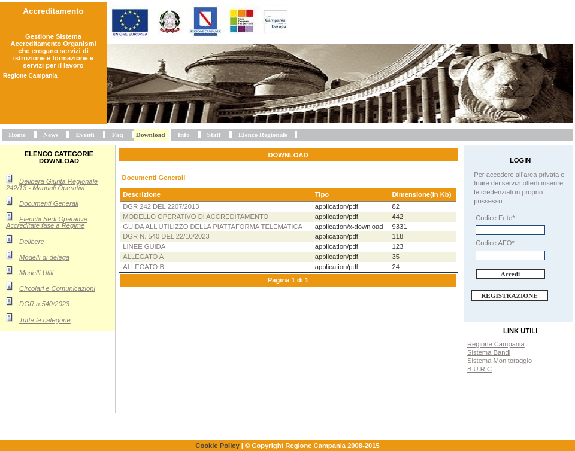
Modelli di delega (44, 257)
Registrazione (509, 295)
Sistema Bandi (488, 352)
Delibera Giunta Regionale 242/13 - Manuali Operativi (52, 184)
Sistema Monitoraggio (499, 360)
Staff (214, 134)
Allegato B (143, 266)
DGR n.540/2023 (44, 303)
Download (150, 134)
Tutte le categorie (45, 320)
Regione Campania (496, 344)
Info (184, 134)
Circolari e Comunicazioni (57, 288)
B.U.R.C (479, 369)
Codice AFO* (495, 242)
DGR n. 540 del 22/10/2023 (166, 236)
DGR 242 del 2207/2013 (161, 206)
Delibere (31, 241)
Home (17, 134)
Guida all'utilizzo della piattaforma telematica (212, 226)
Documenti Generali (48, 203)
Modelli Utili (36, 272)
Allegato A (143, 256)
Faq (117, 134)
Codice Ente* (495, 217)
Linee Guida (144, 246)
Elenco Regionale (263, 134)
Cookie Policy (217, 445)
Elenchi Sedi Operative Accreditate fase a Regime (46, 222)
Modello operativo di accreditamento (195, 216)
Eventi (85, 134)
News (50, 134)
